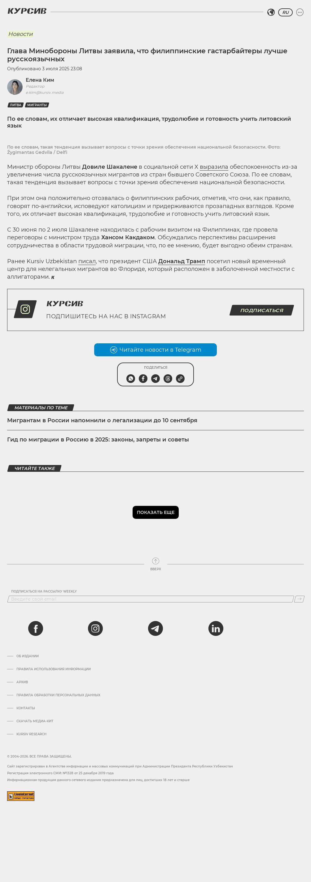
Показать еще (155, 512)
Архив (22, 682)
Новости (20, 34)
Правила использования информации (53, 669)
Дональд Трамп (181, 261)
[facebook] (35, 628)
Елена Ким (40, 80)
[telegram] (155, 628)
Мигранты (37, 105)
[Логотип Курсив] (27, 11)
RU (285, 12)
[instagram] (95, 628)
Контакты (25, 708)
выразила (214, 166)
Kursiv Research (31, 734)
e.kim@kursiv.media (45, 92)
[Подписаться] (299, 599)
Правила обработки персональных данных (58, 695)
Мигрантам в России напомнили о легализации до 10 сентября (102, 420)
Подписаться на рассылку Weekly (44, 591)
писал (87, 261)
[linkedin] (215, 628)
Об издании (27, 656)
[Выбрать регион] (271, 12)
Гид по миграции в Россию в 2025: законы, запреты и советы (98, 439)
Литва (15, 105)
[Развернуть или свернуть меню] (300, 12)
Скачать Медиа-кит (34, 721)
